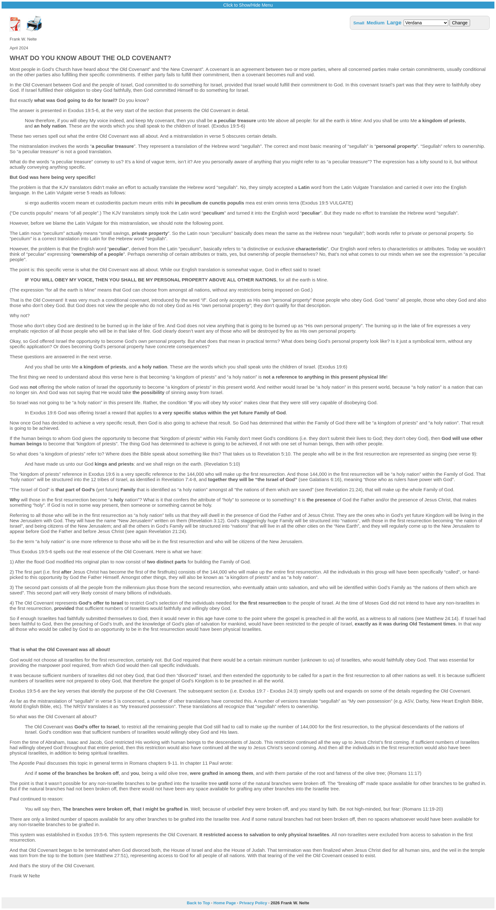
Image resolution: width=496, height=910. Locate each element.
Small (358, 23)
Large (394, 23)
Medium (376, 22)
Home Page (225, 903)
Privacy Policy (253, 903)
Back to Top (198, 903)
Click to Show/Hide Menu (248, 5)
